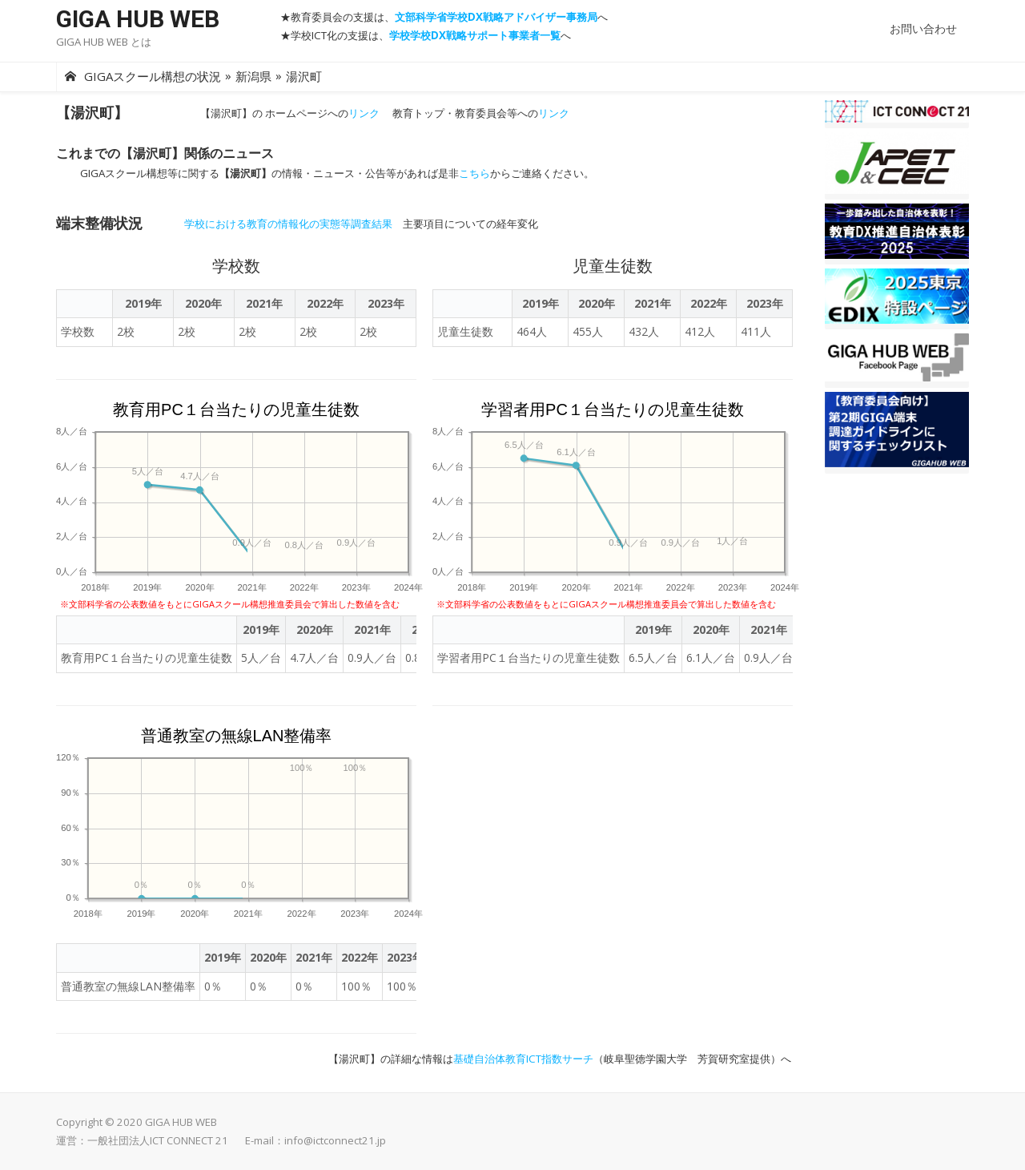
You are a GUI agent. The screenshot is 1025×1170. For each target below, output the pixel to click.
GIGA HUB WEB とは (103, 41)
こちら (474, 173)
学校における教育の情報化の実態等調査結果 (288, 223)
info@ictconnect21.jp (335, 1140)
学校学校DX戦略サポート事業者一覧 (475, 35)
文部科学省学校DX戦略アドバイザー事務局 (496, 17)
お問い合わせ (923, 28)
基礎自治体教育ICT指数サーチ (523, 1058)
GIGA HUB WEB (137, 19)
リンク (364, 113)
